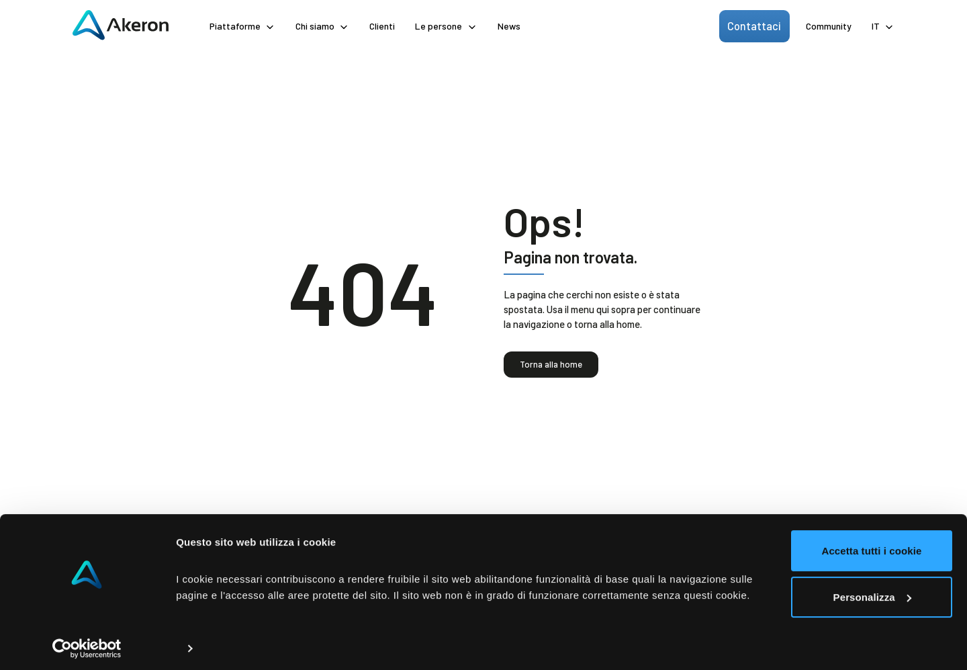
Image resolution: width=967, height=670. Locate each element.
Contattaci (757, 25)
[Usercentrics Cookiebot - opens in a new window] (87, 644)
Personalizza (821, 575)
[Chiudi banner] (946, 514)
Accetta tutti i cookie (821, 530)
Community (828, 26)
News (509, 26)
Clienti (382, 26)
